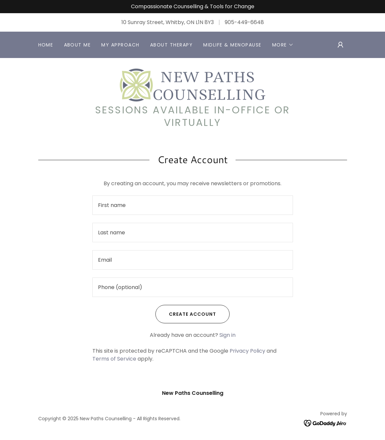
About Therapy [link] (171, 45)
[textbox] (192, 205)
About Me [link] (77, 45)
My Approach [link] (120, 45)
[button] (283, 45)
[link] (192, 84)
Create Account (185, 314)
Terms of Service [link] (114, 359)
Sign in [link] (227, 335)
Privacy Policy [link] (247, 351)
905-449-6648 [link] (244, 22)
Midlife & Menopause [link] (232, 45)
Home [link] (45, 45)
